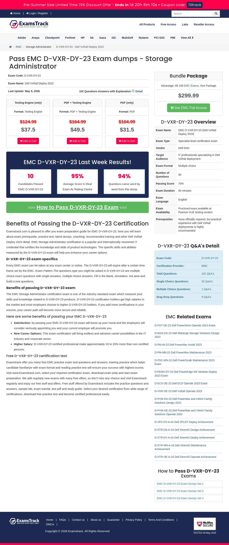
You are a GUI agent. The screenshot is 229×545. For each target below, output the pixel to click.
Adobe (22, 37)
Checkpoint (52, 37)
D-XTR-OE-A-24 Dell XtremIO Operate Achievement (185, 456)
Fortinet (70, 37)
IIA (92, 37)
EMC (19, 46)
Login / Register (37, 13)
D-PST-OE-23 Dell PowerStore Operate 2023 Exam (185, 325)
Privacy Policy (134, 519)
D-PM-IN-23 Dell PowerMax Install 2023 (178, 344)
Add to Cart (28, 141)
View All (187, 37)
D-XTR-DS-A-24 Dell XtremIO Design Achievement (185, 429)
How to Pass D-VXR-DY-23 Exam (77, 207)
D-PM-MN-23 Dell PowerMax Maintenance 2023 (183, 352)
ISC (114, 37)
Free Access (168, 24)
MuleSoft (127, 37)
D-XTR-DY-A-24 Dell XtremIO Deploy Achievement (184, 437)
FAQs (62, 519)
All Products (147, 24)
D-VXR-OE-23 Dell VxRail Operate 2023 (178, 391)
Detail (137, 91)
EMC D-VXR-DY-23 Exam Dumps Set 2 (180, 491)
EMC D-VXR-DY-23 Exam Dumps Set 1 (180, 483)
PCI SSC (159, 37)
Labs (185, 24)
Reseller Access (204, 24)
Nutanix (143, 37)
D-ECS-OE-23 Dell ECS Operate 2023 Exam (181, 383)
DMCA (50, 524)
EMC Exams (191, 85)
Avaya (35, 37)
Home (15, 13)
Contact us (78, 519)
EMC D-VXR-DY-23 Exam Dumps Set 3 (180, 498)
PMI (173, 37)
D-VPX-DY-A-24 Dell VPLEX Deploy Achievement (184, 422)
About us (96, 519)
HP (82, 37)
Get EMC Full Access (188, 108)
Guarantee (113, 519)
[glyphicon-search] (216, 13)
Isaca (102, 37)
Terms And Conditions (161, 519)
